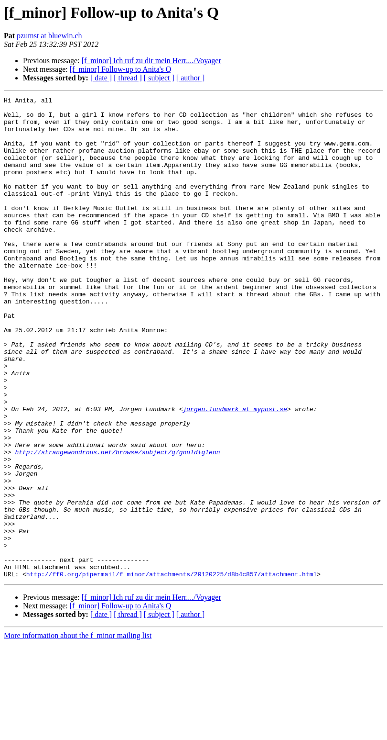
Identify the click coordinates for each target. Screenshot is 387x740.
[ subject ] (159, 78)
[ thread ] (128, 78)
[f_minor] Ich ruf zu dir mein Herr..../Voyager (151, 60)
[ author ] (190, 78)
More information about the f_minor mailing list (77, 732)
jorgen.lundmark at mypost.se (235, 472)
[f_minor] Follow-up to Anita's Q (121, 69)
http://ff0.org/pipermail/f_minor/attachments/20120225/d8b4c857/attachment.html (171, 670)
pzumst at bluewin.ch (49, 36)
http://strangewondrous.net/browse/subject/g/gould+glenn (117, 523)
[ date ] (101, 78)
